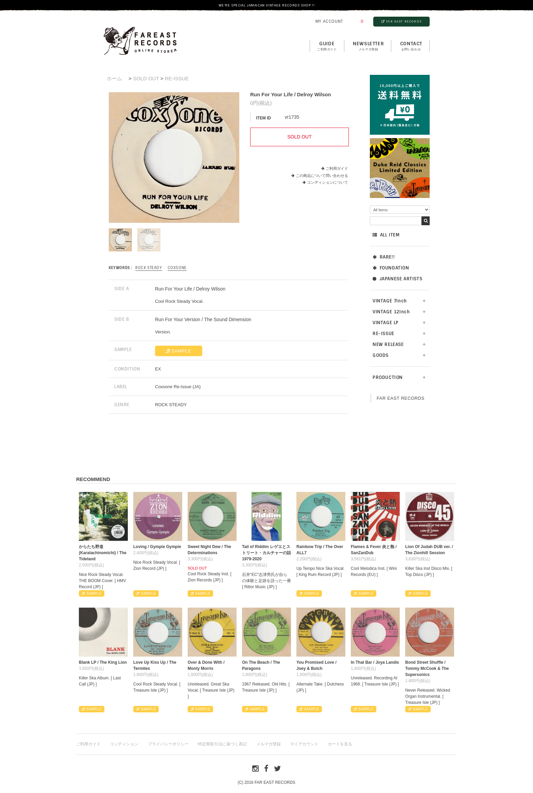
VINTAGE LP (386, 323)
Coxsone (177, 267)
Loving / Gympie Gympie (157, 546)
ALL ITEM (386, 235)
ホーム (114, 78)
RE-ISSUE (383, 333)
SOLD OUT (146, 78)
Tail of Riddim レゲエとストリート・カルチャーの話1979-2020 (266, 552)
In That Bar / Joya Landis (375, 662)
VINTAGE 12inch (391, 312)
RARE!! (384, 257)
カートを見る (340, 744)
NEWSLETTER (368, 46)
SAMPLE (178, 350)
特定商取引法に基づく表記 (222, 744)
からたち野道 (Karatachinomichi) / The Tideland (102, 552)
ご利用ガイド (337, 168)
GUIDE (327, 46)
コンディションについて (325, 182)
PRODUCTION (388, 377)
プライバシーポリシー (168, 744)
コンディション (124, 744)
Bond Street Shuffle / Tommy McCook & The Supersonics (427, 668)
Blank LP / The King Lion (103, 662)
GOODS (381, 355)
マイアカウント (304, 744)
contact (411, 46)
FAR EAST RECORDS (401, 21)
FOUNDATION (391, 268)
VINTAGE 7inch (390, 301)
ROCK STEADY (148, 267)
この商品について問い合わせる (322, 176)
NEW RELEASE (388, 344)
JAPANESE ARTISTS (397, 279)
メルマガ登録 (268, 744)
